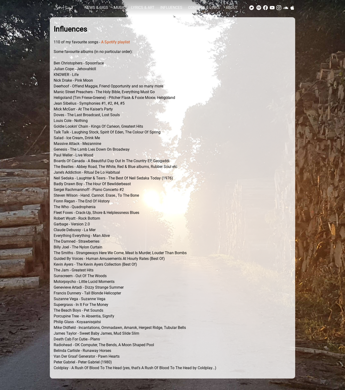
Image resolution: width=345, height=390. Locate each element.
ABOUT (232, 7)
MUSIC (119, 7)
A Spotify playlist (115, 42)
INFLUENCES (171, 7)
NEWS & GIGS (96, 7)
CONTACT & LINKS (204, 7)
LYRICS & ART (143, 7)
